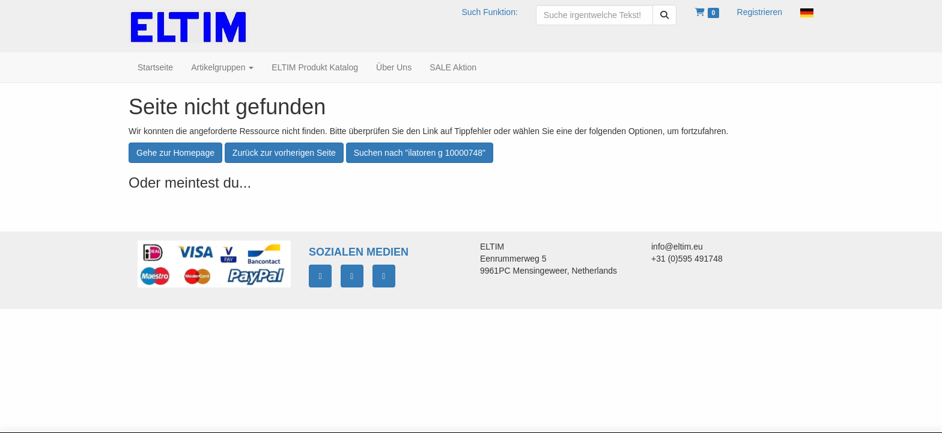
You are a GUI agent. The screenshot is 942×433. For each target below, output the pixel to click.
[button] (806, 12)
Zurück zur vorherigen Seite (284, 153)
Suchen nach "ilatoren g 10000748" (419, 153)
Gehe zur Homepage (175, 153)
